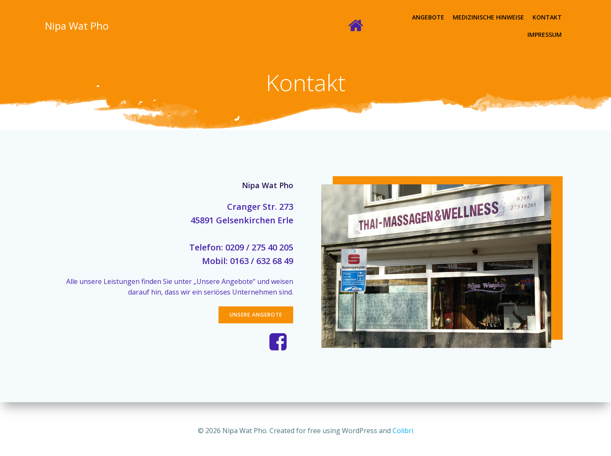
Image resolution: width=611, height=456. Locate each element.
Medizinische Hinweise (446, 17)
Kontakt (504, 17)
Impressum (545, 17)
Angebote (386, 17)
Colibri (402, 430)
